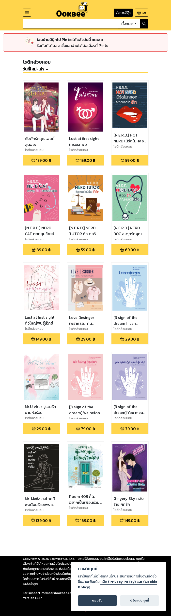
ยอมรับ (97, 600)
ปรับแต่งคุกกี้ (139, 600)
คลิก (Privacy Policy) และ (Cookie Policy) (117, 584)
